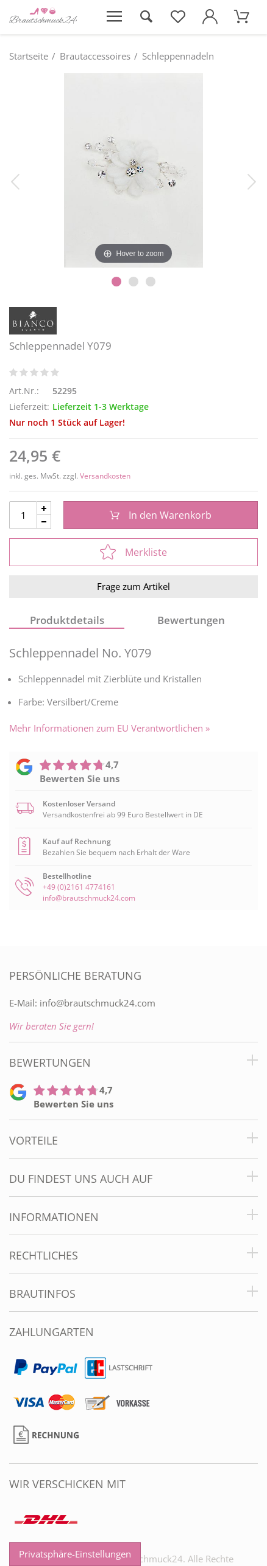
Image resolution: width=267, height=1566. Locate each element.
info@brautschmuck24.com (89, 898)
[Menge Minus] (44, 522)
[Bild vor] (252, 180)
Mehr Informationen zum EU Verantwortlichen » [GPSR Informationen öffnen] (109, 728)
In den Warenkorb (161, 515)
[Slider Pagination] (116, 281)
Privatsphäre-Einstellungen (75, 1554)
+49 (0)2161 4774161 (79, 887)
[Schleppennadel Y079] (133, 169)
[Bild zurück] (15, 180)
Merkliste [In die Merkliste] (133, 552)
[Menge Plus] (44, 508)
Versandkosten (105, 476)
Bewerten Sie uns (79, 778)
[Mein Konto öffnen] (210, 17)
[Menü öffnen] (114, 17)
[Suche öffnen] (146, 17)
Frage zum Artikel (133, 586)
